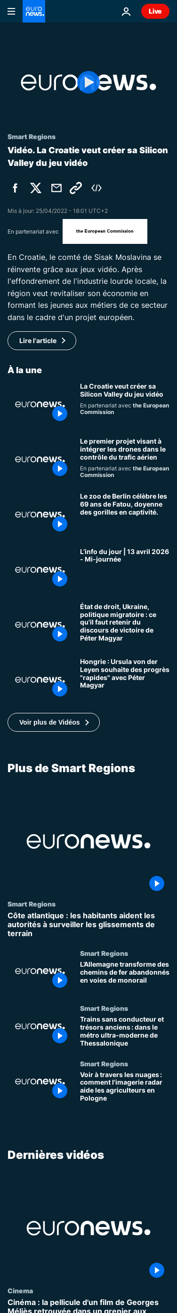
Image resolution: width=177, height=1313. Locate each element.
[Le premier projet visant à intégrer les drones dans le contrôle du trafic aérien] (124, 459)
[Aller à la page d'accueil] (34, 11)
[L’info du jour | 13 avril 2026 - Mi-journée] (124, 570)
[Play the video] (88, 82)
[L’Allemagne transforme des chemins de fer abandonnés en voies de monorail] (124, 977)
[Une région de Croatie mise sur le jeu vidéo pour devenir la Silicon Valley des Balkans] (124, 404)
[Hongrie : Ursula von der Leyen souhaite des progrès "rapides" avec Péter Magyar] (124, 680)
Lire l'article (37, 340)
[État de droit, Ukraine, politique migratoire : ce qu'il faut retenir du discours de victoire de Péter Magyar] (124, 625)
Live (155, 11)
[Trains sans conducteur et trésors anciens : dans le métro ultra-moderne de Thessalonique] (124, 1032)
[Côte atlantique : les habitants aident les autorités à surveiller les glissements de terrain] (88, 924)
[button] (54, 722)
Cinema (20, 1290)
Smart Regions (32, 903)
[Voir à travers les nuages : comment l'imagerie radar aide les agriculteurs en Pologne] (124, 1087)
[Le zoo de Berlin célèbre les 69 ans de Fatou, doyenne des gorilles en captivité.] (124, 514)
